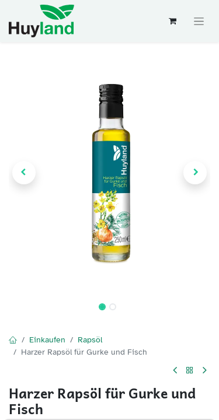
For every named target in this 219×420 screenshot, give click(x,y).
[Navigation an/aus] (198, 21)
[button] (24, 172)
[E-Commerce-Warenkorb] (172, 21)
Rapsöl (90, 340)
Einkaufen (47, 340)
